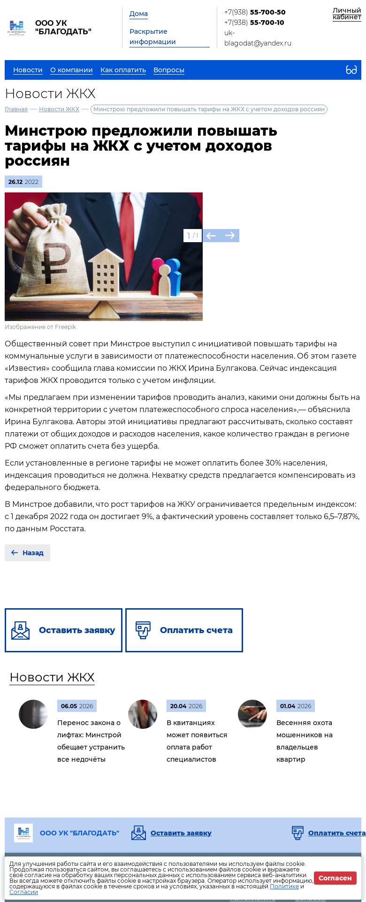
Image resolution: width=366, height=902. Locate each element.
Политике (284, 886)
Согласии (23, 891)
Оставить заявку (181, 833)
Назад (33, 553)
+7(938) (255, 12)
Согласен (335, 878)
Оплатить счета (337, 833)
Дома (139, 13)
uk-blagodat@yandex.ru (257, 38)
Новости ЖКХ (59, 109)
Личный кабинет (347, 13)
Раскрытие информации (153, 36)
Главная (16, 109)
